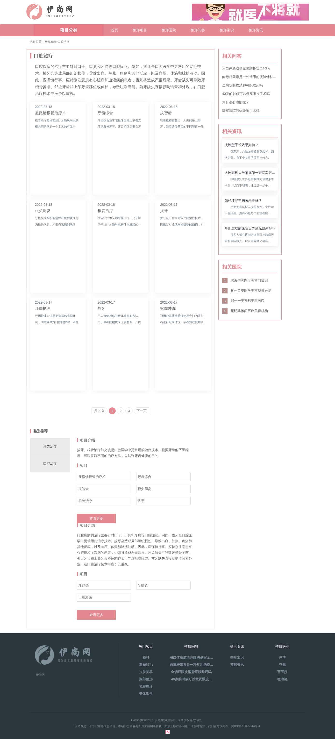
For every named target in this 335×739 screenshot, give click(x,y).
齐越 (282, 665)
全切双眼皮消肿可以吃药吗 (242, 85)
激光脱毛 (146, 665)
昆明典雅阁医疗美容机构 (245, 311)
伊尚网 (40, 674)
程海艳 (282, 679)
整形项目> (51, 41)
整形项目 (140, 30)
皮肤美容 (146, 672)
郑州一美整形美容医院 (243, 301)
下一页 (141, 411)
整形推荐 (40, 431)
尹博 (282, 657)
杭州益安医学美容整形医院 (246, 290)
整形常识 (227, 30)
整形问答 (198, 30)
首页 (114, 30)
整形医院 (169, 30)
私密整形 (146, 686)
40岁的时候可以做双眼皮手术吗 (246, 94)
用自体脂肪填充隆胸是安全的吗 (246, 68)
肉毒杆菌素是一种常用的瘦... (191, 665)
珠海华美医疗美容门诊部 (245, 280)
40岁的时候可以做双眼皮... (191, 679)
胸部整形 (146, 679)
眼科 (146, 657)
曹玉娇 (282, 672)
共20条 (99, 411)
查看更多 (96, 518)
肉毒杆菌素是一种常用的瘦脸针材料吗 (250, 77)
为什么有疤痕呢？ (235, 102)
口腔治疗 (63, 41)
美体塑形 (146, 694)
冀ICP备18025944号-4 (245, 726)
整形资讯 (256, 30)
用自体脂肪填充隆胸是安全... (191, 657)
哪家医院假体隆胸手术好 (240, 111)
